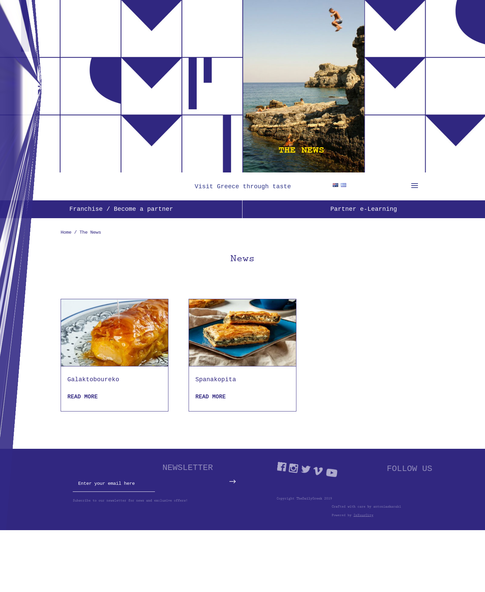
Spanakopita (215, 379)
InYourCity (388, 516)
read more (82, 397)
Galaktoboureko (93, 379)
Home (66, 232)
